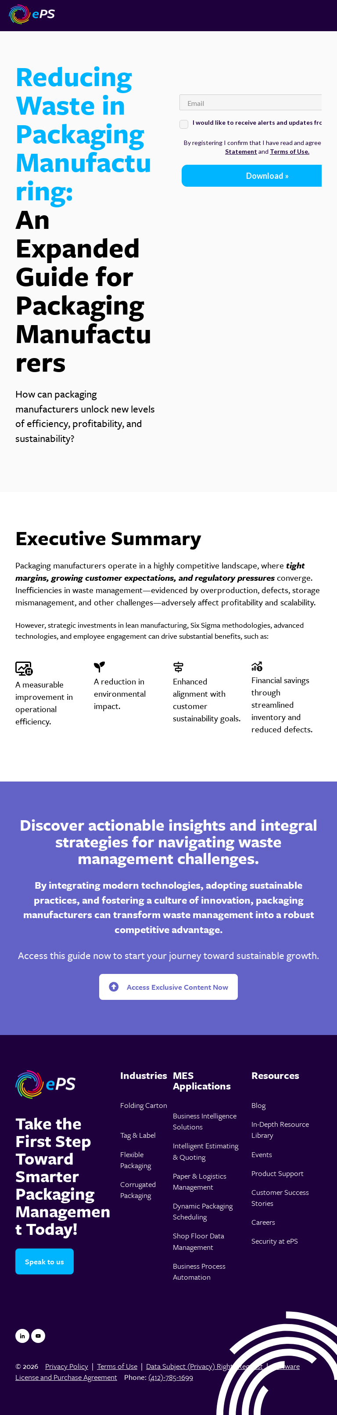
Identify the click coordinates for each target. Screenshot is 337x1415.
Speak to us (44, 1261)
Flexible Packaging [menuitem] (135, 1160)
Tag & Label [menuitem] (138, 1134)
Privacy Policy (66, 1366)
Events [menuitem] (261, 1154)
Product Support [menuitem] (277, 1173)
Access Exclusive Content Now (168, 986)
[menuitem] (143, 1075)
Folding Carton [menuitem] (143, 1105)
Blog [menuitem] (258, 1105)
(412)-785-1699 (170, 1377)
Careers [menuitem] (263, 1221)
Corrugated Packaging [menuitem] (138, 1190)
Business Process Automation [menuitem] (199, 1271)
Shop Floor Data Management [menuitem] (198, 1241)
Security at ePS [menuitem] (274, 1240)
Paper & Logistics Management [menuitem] (199, 1181)
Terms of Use (117, 1366)
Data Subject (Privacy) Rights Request (204, 1366)
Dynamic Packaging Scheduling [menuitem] (203, 1211)
